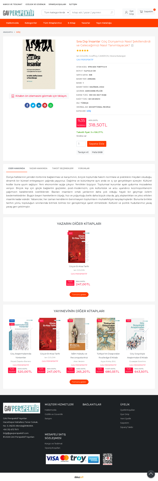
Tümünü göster (79, 294)
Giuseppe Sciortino (137, 361)
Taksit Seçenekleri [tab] (62, 168)
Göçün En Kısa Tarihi (79, 266)
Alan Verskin (79, 361)
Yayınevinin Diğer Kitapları (79, 311)
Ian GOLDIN (79, 270)
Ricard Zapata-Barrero (21, 361)
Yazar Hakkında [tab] (38, 168)
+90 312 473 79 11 (11, 429)
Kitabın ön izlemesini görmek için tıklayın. (39, 96)
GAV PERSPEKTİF (79, 274)
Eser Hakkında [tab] (16, 168)
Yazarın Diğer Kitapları (79, 224)
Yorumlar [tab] (83, 168)
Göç (89, 111)
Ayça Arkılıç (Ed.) (108, 361)
